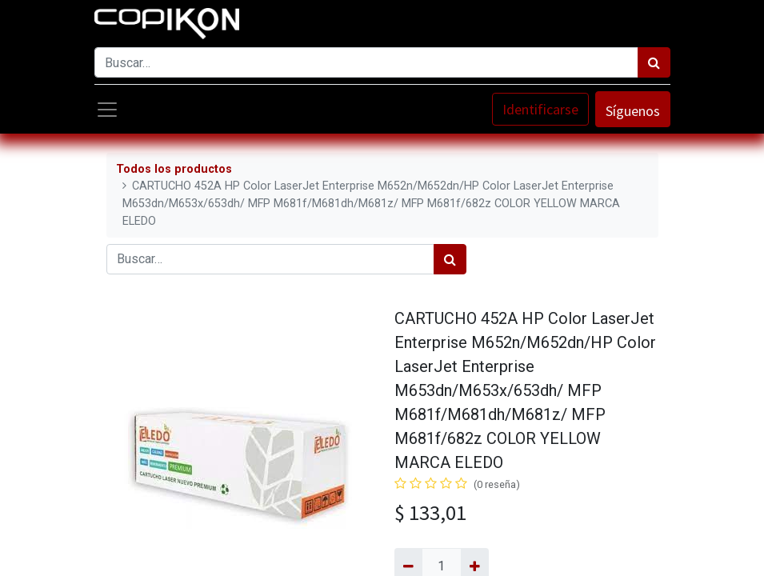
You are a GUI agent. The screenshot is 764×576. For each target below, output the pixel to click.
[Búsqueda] (654, 62)
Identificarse (540, 109)
